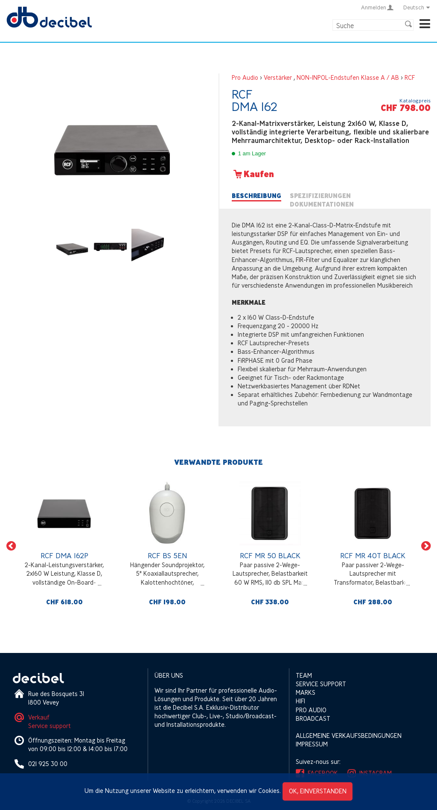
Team (304, 675)
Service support (49, 725)
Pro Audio (245, 77)
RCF (410, 77)
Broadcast (313, 718)
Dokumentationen (322, 204)
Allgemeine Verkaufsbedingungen (349, 735)
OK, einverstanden (318, 791)
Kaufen (253, 174)
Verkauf (39, 717)
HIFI (300, 701)
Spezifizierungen (320, 196)
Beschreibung (256, 196)
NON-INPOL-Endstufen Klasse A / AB (348, 77)
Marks (305, 692)
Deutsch (417, 7)
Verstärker (278, 77)
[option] (64, 546)
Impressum (312, 744)
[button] (11, 546)
